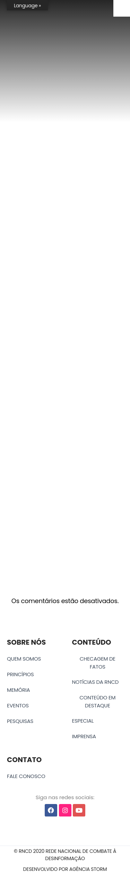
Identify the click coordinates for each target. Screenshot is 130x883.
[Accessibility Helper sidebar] (121, 8)
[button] (65, 855)
